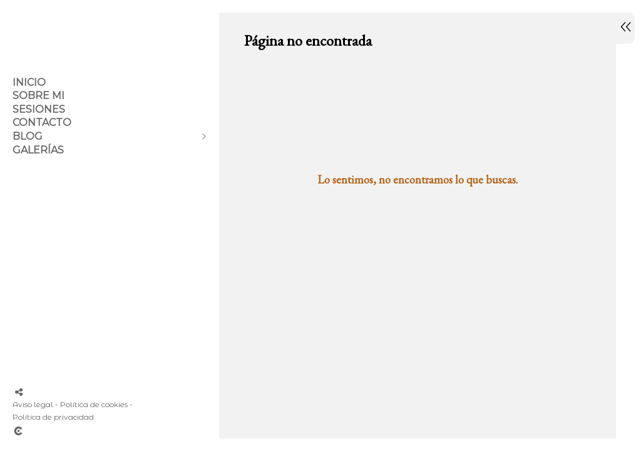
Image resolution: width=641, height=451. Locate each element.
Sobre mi (38, 95)
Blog (28, 136)
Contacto (42, 122)
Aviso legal (33, 404)
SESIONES (39, 109)
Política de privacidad (53, 417)
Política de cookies (94, 404)
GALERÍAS (38, 150)
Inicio (29, 82)
